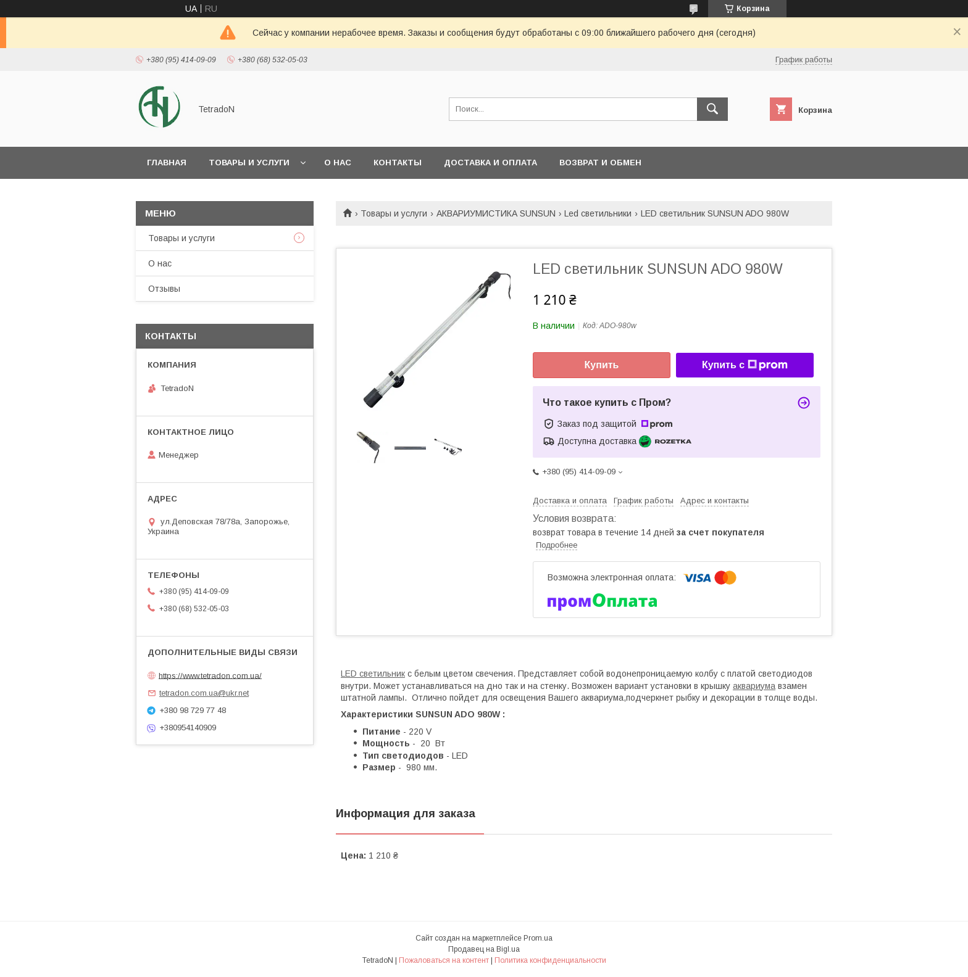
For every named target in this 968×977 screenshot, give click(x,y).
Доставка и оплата (490, 162)
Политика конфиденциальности (550, 960)
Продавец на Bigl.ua (484, 949)
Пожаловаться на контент (444, 960)
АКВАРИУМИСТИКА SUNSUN (496, 213)
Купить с (745, 365)
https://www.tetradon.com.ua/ (210, 675)
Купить (602, 365)
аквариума (754, 686)
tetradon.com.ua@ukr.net (204, 693)
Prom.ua (538, 938)
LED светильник (373, 673)
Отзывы (164, 289)
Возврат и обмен (600, 162)
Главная (166, 162)
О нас (337, 162)
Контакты (397, 162)
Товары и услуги (249, 162)
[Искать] (712, 109)
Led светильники (598, 213)
